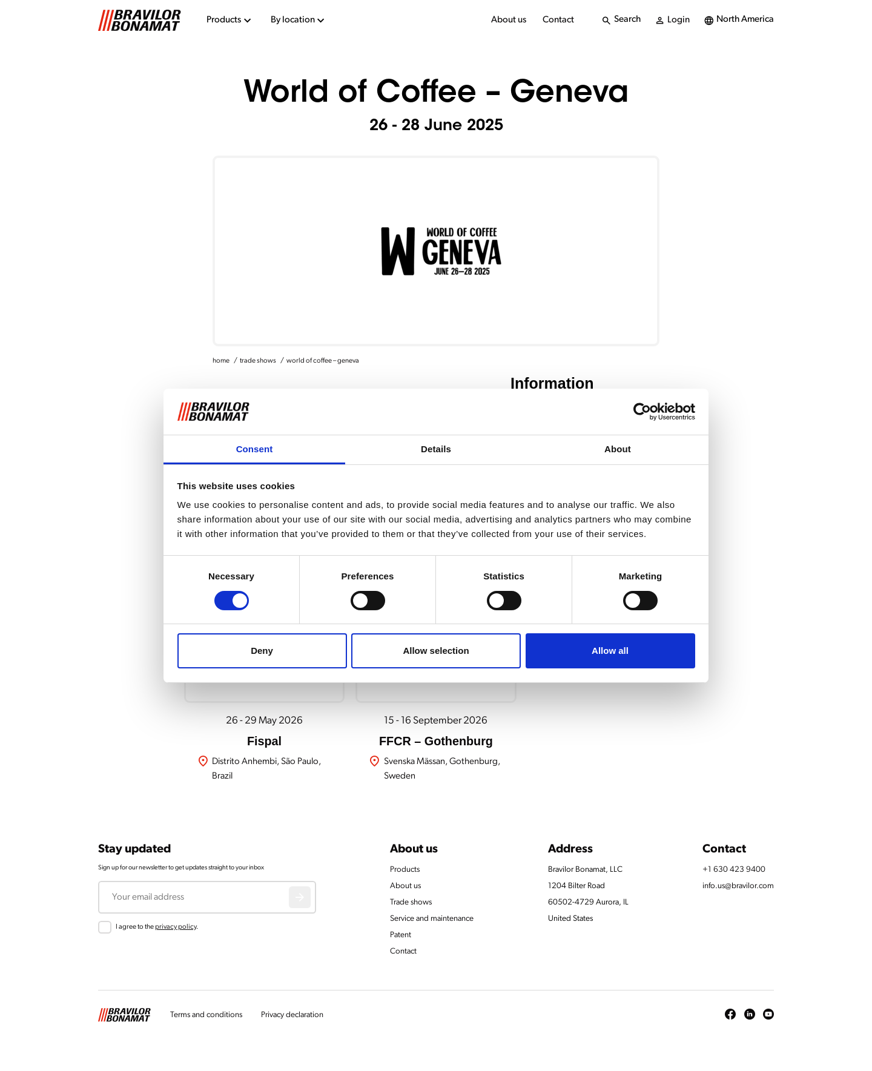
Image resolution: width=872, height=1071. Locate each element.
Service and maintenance (432, 919)
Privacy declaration (292, 1015)
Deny (262, 650)
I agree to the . (157, 927)
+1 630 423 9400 (733, 870)
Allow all (610, 650)
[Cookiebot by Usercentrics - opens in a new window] (642, 412)
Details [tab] (436, 449)
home (221, 360)
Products (405, 870)
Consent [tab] (254, 449)
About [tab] (617, 449)
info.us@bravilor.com (738, 886)
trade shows (258, 360)
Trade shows (411, 902)
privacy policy (175, 927)
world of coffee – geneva (322, 360)
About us (508, 20)
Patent (400, 935)
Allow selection (436, 650)
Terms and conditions (206, 1015)
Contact (558, 20)
